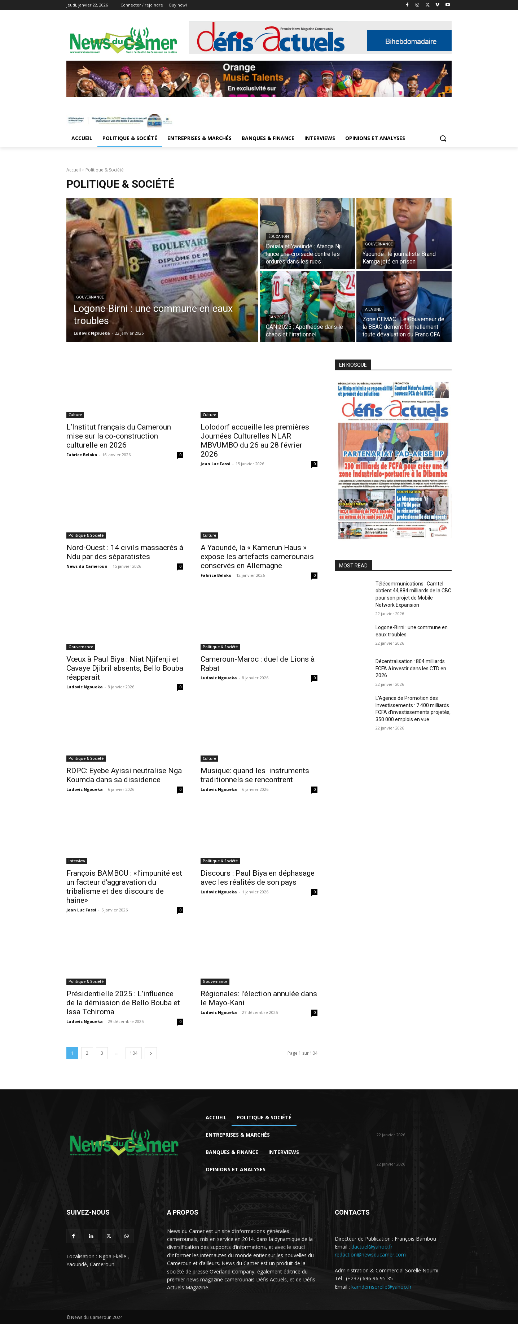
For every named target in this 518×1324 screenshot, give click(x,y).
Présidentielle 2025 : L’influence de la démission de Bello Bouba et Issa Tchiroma (123, 1002)
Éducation (278, 237)
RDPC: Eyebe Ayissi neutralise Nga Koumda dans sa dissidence (124, 775)
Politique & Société (86, 535)
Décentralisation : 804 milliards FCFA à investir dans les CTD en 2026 (411, 668)
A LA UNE (373, 310)
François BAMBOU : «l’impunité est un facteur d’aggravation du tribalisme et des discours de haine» (124, 887)
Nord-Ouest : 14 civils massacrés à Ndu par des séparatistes (124, 552)
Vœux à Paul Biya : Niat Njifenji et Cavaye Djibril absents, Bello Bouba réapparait (124, 668)
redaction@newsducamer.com (370, 1254)
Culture (75, 414)
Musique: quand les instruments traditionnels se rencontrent (255, 775)
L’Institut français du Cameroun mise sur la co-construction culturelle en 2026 (118, 436)
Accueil (73, 170)
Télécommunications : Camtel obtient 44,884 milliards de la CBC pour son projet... (410, 1120)
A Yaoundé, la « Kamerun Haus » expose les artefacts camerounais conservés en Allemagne (257, 556)
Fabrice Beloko (81, 454)
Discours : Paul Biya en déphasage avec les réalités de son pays (258, 878)
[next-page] (151, 1053)
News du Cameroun (86, 566)
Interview (77, 860)
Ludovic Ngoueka (84, 686)
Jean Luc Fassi (216, 463)
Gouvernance (90, 297)
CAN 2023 (277, 317)
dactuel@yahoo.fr (371, 1246)
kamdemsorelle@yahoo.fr (381, 1286)
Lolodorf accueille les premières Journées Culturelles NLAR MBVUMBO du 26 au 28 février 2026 (255, 440)
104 (133, 1053)
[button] (443, 138)
